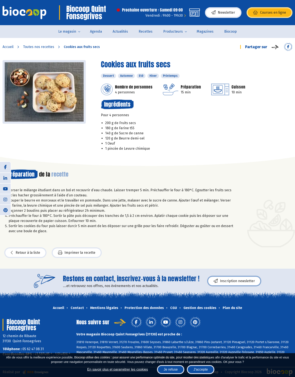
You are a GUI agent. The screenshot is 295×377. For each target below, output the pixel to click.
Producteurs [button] (173, 31)
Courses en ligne (269, 12)
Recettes (146, 31)
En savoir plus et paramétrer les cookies (117, 369)
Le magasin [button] (67, 31)
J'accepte (200, 369)
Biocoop (230, 31)
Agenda (96, 31)
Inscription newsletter (234, 281)
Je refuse (171, 369)
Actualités (120, 31)
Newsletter (223, 12)
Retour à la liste (25, 253)
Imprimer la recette (76, 253)
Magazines (205, 31)
